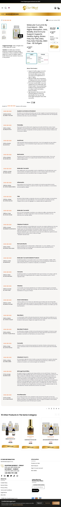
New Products (34, 465)
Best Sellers (34, 470)
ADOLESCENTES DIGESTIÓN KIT (50, 439)
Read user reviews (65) (53, 20)
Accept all (56, 503)
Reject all (39, 503)
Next (58, 414)
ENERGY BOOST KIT (10, 439)
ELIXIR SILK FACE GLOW (30, 439)
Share (32, 102)
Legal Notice (4, 492)
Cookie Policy (4, 483)
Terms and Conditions (6, 490)
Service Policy (4, 485)
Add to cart (54, 47)
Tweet (34, 102)
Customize (47, 503)
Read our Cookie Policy (18, 504)
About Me (3, 495)
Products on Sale (35, 463)
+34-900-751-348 (11, 473)
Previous (56, 414)
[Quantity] (54, 42)
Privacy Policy (4, 487)
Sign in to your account (37, 468)
